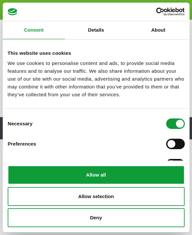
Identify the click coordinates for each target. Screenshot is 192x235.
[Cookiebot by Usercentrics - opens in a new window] (155, 12)
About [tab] (158, 30)
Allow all (96, 175)
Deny (96, 217)
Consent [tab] (34, 30)
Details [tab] (96, 30)
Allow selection (96, 196)
